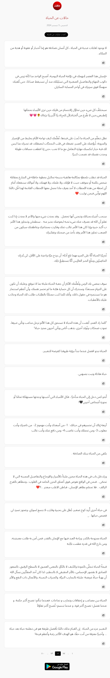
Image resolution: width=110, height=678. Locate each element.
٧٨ (56, 653)
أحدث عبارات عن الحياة (54, 34)
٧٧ (62, 653)
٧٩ (50, 653)
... (45, 653)
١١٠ (40, 653)
